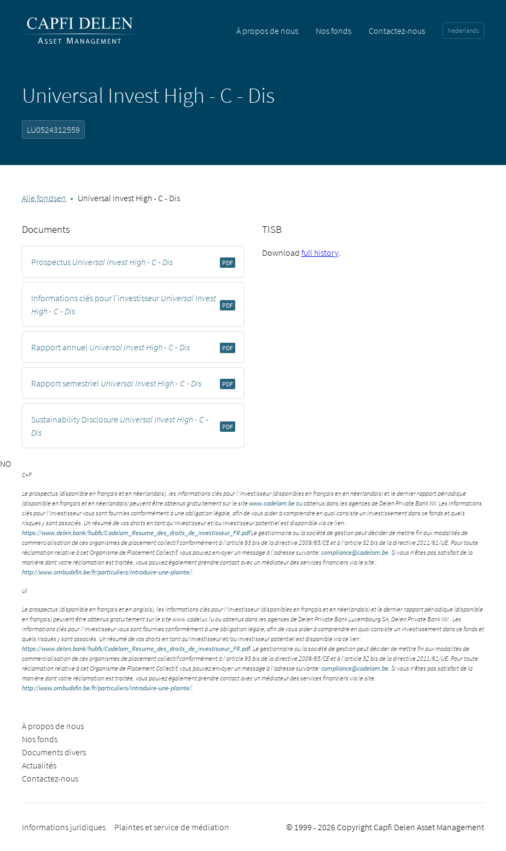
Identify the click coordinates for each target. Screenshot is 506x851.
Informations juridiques (64, 826)
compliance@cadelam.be (354, 552)
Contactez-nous (397, 30)
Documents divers (54, 752)
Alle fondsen (44, 197)
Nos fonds (333, 30)
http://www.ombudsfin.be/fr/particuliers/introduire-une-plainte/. (107, 572)
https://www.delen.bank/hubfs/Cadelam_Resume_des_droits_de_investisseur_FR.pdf (136, 533)
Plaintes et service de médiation (171, 826)
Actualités (39, 765)
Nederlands (463, 30)
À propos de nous (267, 30)
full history (320, 252)
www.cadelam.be (272, 503)
